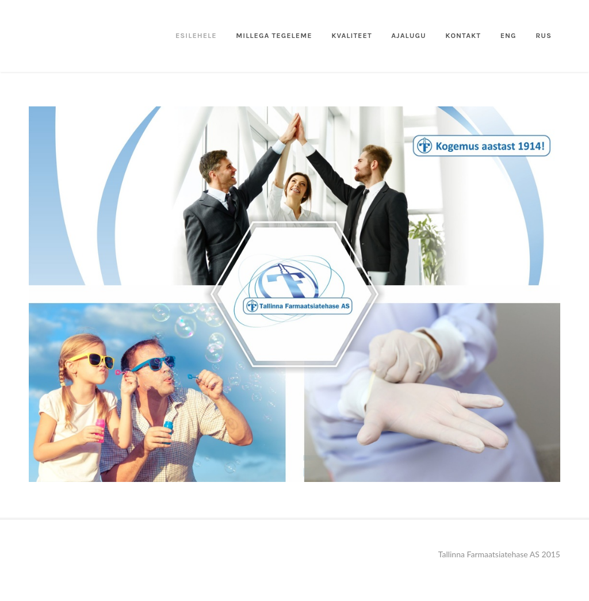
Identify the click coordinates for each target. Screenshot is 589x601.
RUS (544, 35)
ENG (508, 35)
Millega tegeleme (274, 35)
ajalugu (408, 35)
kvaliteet (351, 35)
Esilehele (196, 35)
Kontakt (463, 35)
